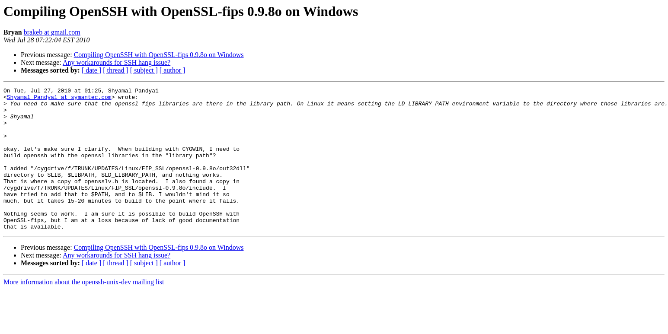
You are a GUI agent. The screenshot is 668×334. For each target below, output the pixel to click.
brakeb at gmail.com (52, 32)
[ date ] (91, 70)
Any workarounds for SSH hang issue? (116, 62)
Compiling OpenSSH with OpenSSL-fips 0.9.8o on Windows (159, 54)
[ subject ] (144, 70)
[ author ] (172, 70)
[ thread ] (115, 70)
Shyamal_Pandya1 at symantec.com (59, 99)
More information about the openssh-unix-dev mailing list (83, 310)
